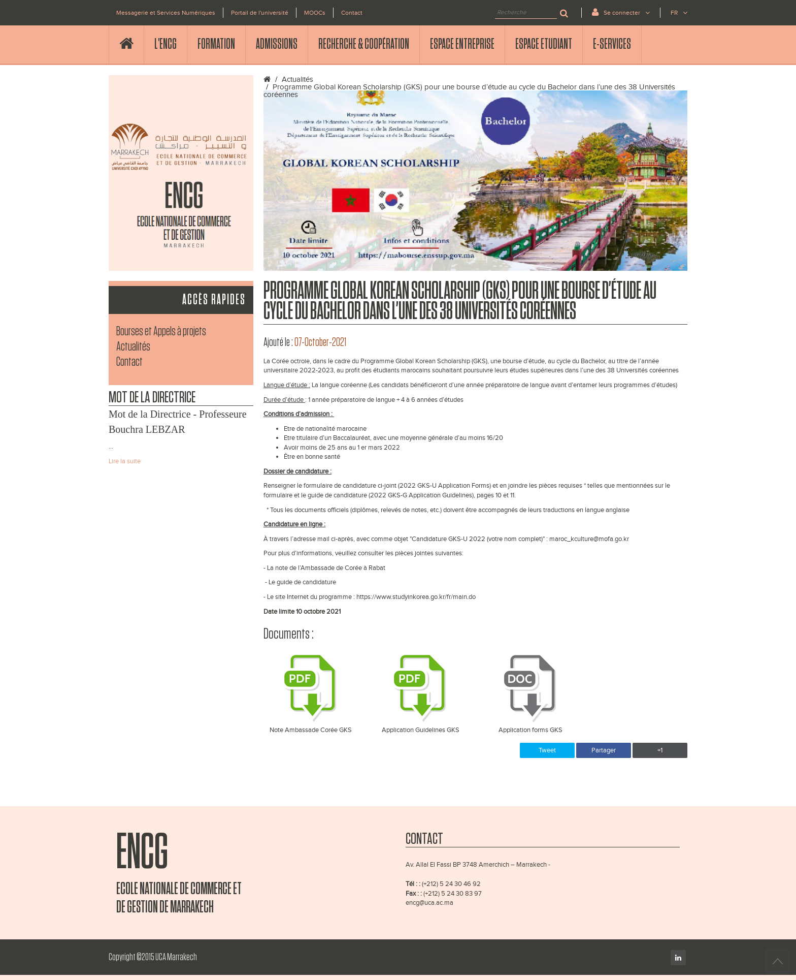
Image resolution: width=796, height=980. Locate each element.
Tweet (547, 750)
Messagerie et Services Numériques (165, 12)
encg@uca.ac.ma (429, 903)
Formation (216, 44)
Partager (603, 750)
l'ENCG (165, 44)
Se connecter (621, 12)
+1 (659, 750)
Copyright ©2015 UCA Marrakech (153, 957)
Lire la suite (125, 461)
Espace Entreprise (462, 44)
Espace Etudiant (543, 44)
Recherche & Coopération (363, 44)
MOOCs (314, 12)
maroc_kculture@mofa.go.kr (589, 539)
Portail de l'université (259, 12)
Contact (351, 12)
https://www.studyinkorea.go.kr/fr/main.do (416, 597)
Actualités (133, 346)
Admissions (276, 44)
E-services (612, 44)
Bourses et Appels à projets (161, 331)
